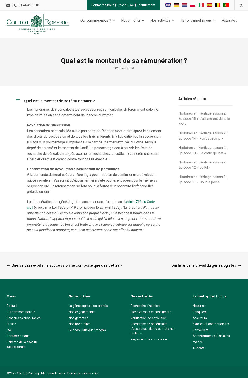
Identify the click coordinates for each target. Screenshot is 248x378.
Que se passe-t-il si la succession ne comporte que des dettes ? (64, 265)
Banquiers (200, 312)
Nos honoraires (79, 324)
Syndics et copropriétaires (211, 324)
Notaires (199, 306)
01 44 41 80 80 (30, 5)
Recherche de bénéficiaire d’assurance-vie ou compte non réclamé (153, 328)
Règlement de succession (149, 339)
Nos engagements (82, 312)
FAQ (130, 5)
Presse (120, 5)
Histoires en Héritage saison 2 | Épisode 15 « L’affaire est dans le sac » (204, 118)
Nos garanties (78, 318)
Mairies (198, 342)
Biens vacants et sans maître (151, 312)
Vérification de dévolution (149, 318)
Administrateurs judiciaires (211, 336)
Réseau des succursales (24, 318)
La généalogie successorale (88, 306)
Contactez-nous (101, 5)
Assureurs (200, 318)
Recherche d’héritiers (145, 306)
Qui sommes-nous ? (21, 312)
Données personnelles (83, 373)
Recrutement (144, 5)
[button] (91, 101)
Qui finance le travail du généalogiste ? (206, 265)
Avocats (198, 348)
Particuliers (200, 330)
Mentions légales (53, 373)
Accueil (12, 306)
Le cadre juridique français (87, 330)
